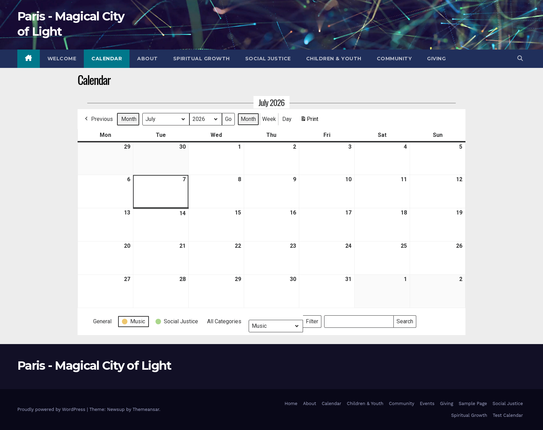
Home (291, 403)
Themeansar (146, 409)
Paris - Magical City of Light (94, 365)
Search (404, 320)
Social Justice (268, 58)
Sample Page (473, 403)
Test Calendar (508, 415)
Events (427, 403)
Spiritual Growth (201, 58)
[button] (520, 58)
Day (287, 118)
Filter (313, 320)
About (147, 58)
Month (128, 118)
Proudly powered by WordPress (52, 409)
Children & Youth (334, 58)
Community (394, 58)
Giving (436, 58)
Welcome (62, 58)
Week (269, 118)
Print (309, 120)
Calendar (106, 58)
